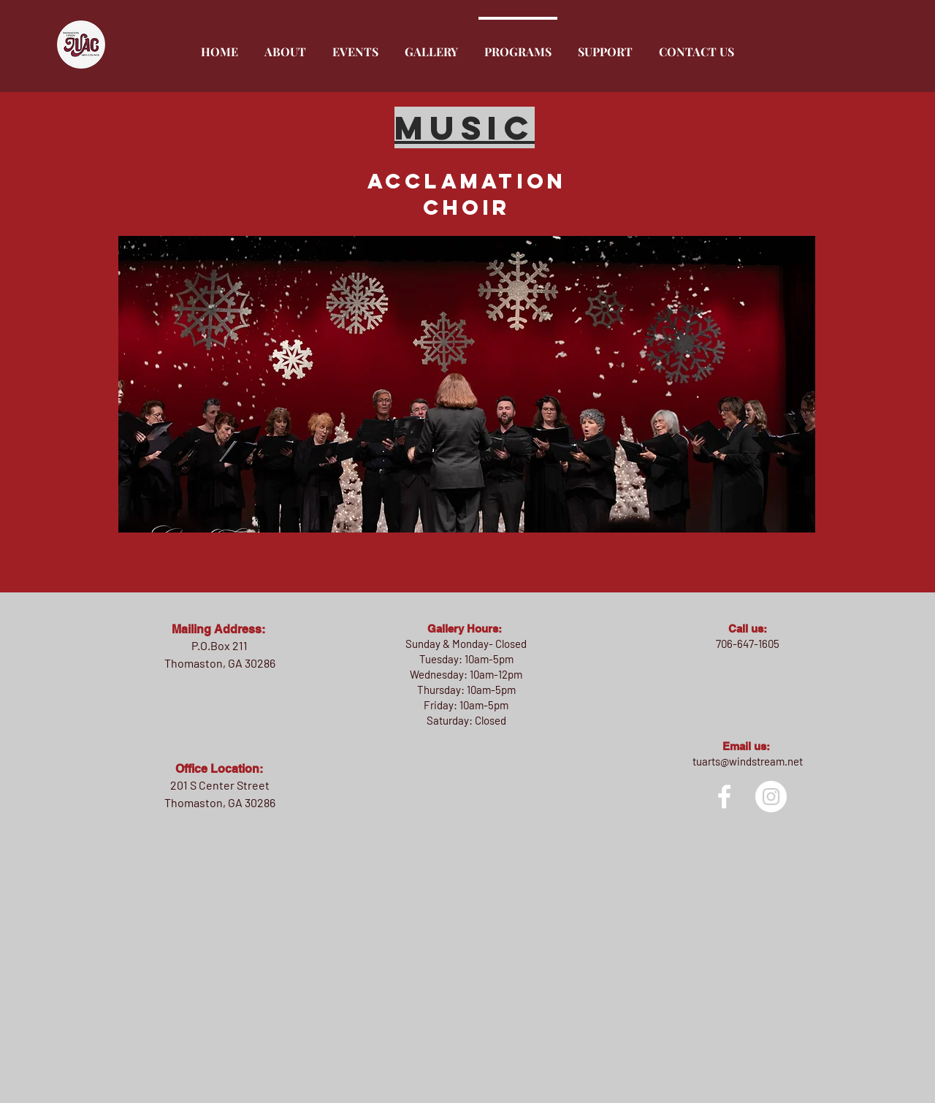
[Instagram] (771, 796)
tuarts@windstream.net (747, 761)
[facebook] (724, 796)
